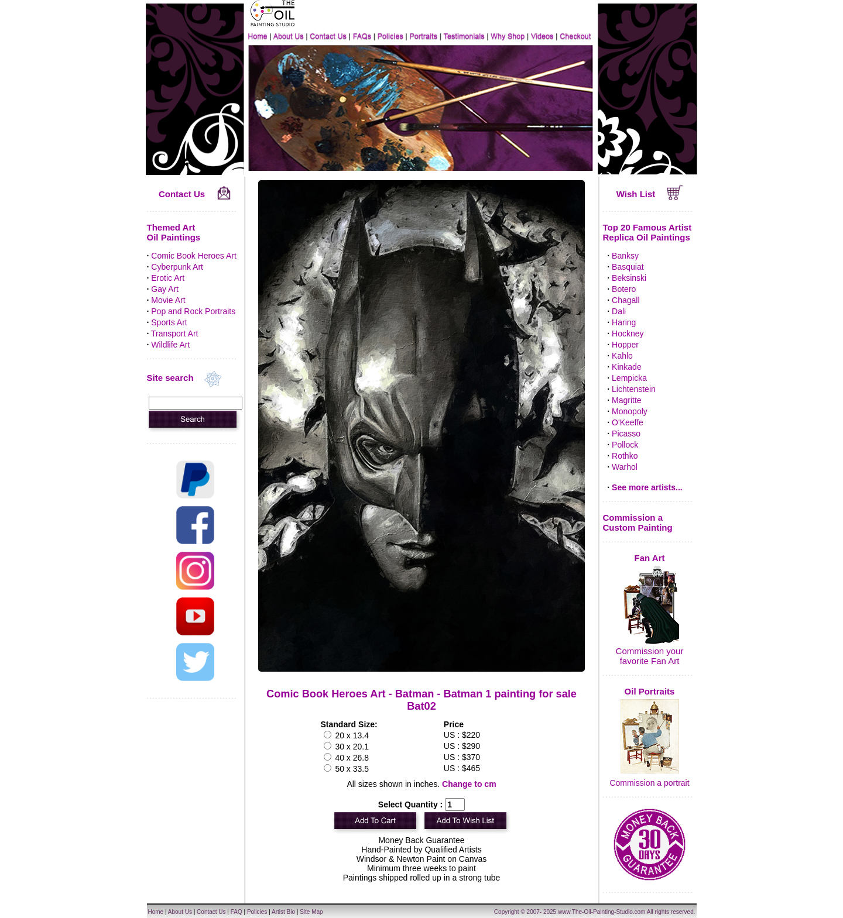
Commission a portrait (649, 783)
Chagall (625, 300)
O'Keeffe (627, 422)
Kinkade (627, 367)
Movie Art (168, 300)
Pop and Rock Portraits (193, 311)
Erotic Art (167, 278)
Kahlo (622, 355)
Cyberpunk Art (177, 266)
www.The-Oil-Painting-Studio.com (602, 912)
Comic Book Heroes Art (194, 255)
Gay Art (165, 289)
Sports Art (169, 322)
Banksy (625, 255)
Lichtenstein (634, 389)
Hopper (625, 344)
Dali (619, 311)
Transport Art (174, 333)
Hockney (627, 333)
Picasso (626, 433)
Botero (624, 289)
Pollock (625, 444)
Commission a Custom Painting (638, 522)
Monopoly (629, 411)
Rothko (625, 455)
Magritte (627, 400)
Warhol (625, 467)
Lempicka (629, 378)
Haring (624, 322)
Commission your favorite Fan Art (650, 656)
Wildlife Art (170, 344)
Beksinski (629, 278)
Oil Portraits (650, 691)
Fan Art (650, 558)
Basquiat (627, 266)
